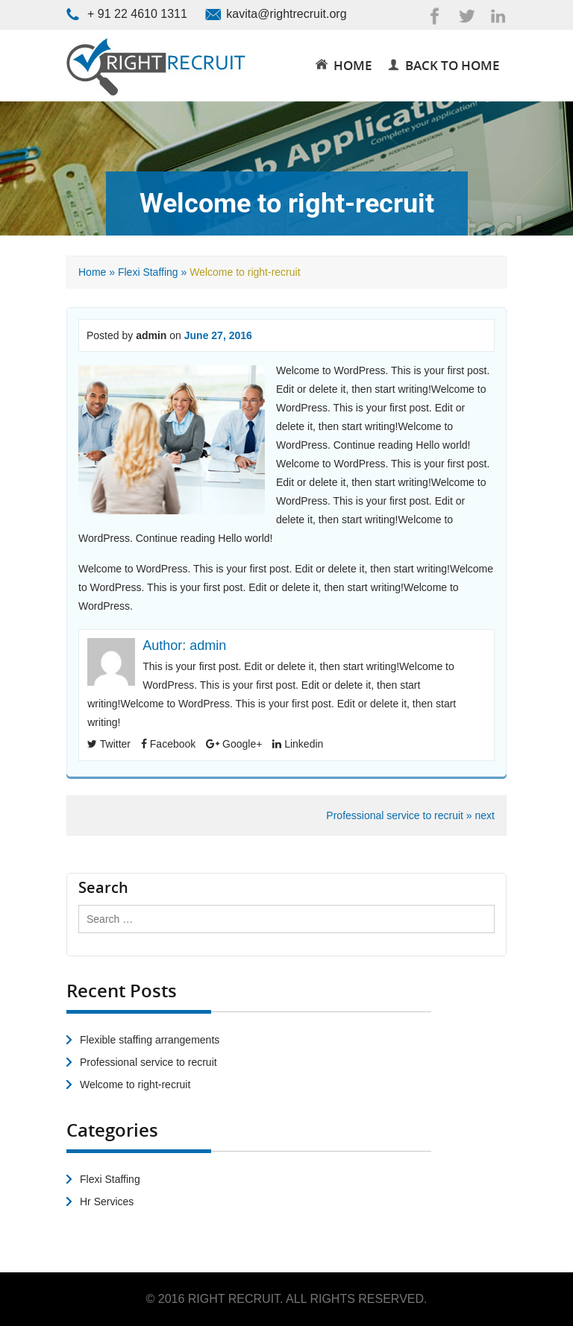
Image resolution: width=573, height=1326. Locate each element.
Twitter (109, 744)
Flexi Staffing (148, 272)
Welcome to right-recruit (135, 1084)
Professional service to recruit (148, 1062)
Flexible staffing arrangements (149, 1040)
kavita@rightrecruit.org (286, 13)
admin (151, 335)
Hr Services (107, 1201)
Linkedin (297, 744)
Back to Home (443, 65)
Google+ (234, 744)
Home (92, 272)
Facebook (168, 744)
